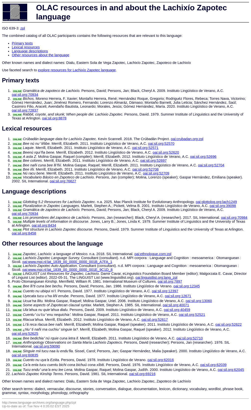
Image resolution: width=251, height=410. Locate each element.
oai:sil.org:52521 (192, 315)
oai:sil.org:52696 (203, 157)
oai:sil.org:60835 (25, 355)
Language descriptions (30, 51)
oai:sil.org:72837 (25, 110)
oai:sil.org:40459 (177, 310)
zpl (22, 28)
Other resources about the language (40, 55)
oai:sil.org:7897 (170, 281)
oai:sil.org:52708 (145, 169)
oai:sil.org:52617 (154, 320)
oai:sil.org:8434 (44, 225)
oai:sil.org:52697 (153, 160)
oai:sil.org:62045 (231, 370)
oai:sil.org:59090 (47, 346)
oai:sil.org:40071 (176, 305)
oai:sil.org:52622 (228, 324)
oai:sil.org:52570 (161, 144)
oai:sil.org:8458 (24, 233)
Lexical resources (26, 47)
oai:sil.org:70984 (234, 218)
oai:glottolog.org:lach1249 (216, 202)
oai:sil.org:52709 (156, 173)
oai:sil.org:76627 (63, 181)
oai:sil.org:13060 (199, 301)
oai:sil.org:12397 (165, 291)
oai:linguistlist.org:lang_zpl (156, 277)
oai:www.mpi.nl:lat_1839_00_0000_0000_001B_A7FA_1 (67, 262)
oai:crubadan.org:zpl (187, 139)
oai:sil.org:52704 (211, 165)
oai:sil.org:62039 (213, 365)
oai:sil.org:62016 (161, 360)
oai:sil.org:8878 (54, 118)
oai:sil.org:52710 (189, 338)
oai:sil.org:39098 (223, 206)
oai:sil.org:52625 (25, 334)
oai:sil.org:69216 (142, 374)
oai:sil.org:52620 (166, 152)
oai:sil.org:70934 (25, 95)
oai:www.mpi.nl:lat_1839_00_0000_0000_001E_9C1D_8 (67, 270)
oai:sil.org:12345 (187, 286)
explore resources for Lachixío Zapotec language (77, 70)
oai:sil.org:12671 (178, 296)
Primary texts (22, 43)
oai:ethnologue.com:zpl (152, 254)
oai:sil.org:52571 (145, 148)
